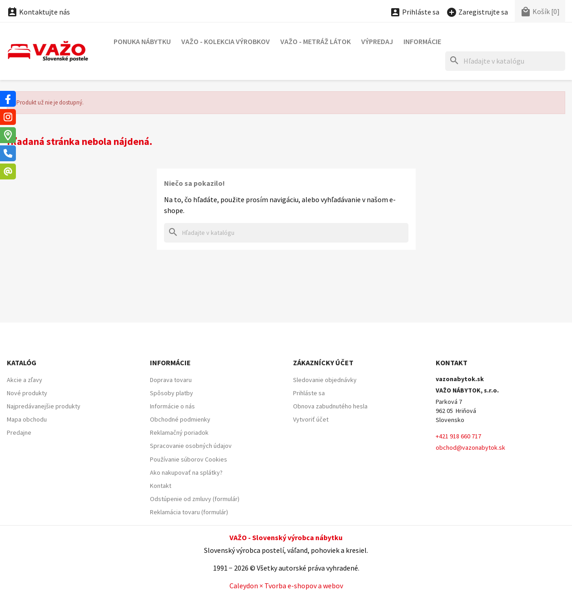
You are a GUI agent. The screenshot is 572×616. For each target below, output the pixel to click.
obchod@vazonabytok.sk (470, 447)
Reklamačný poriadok (179, 432)
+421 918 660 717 (458, 436)
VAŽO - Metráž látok (315, 41)
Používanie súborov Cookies (188, 459)
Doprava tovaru (171, 380)
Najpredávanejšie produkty (43, 406)
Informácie (422, 41)
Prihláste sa (309, 393)
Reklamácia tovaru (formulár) (189, 512)
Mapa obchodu (27, 419)
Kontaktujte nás (38, 11)
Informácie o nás (172, 406)
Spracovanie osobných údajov (191, 446)
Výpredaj (377, 41)
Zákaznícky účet (323, 362)
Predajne (19, 432)
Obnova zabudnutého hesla (330, 406)
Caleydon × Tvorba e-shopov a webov (286, 585)
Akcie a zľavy (24, 380)
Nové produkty (27, 393)
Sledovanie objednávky (325, 380)
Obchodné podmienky (180, 419)
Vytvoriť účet (310, 419)
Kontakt (160, 486)
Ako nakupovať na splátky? (186, 472)
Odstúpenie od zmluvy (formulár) (194, 499)
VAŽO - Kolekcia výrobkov (225, 41)
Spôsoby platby (171, 393)
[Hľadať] (505, 61)
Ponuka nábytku (142, 41)
